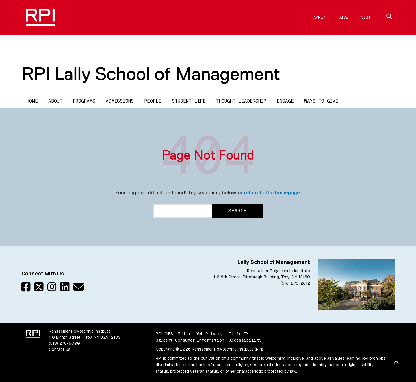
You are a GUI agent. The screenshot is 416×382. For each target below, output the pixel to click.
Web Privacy (209, 333)
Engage (285, 101)
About (55, 101)
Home (32, 101)
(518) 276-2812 (295, 283)
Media (184, 333)
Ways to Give (321, 101)
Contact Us (59, 349)
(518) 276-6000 (64, 343)
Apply (319, 17)
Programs (84, 101)
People (152, 101)
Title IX (238, 333)
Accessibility (245, 340)
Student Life (189, 101)
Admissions (120, 101)
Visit (367, 17)
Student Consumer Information (190, 340)
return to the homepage (272, 192)
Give (343, 17)
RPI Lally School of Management (150, 74)
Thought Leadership (241, 101)
